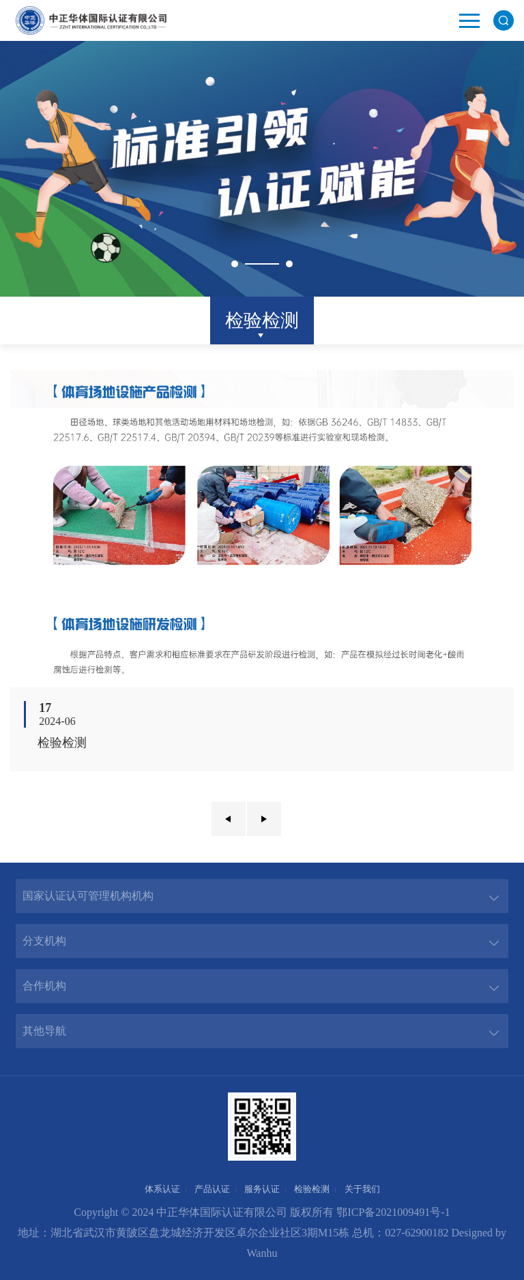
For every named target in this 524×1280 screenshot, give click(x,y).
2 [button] (289, 264)
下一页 (264, 819)
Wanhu (262, 1253)
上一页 (229, 819)
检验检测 (262, 320)
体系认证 (162, 1189)
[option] (262, 169)
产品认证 (212, 1189)
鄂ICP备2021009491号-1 (393, 1212)
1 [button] (234, 264)
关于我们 (362, 1189)
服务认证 (262, 1189)
